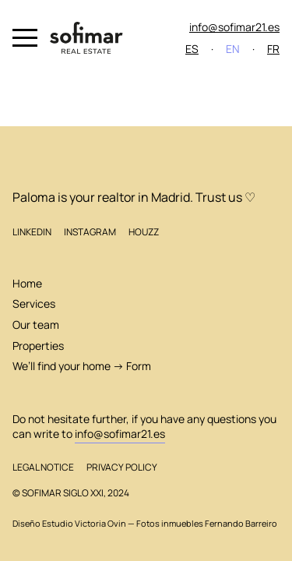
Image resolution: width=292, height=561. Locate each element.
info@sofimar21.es (234, 26)
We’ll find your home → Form (81, 365)
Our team (35, 324)
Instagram (90, 231)
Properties (38, 345)
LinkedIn (31, 231)
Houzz (143, 231)
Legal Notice (43, 467)
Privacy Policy (121, 467)
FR (273, 48)
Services (33, 303)
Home (27, 283)
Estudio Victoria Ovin (84, 523)
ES (192, 48)
